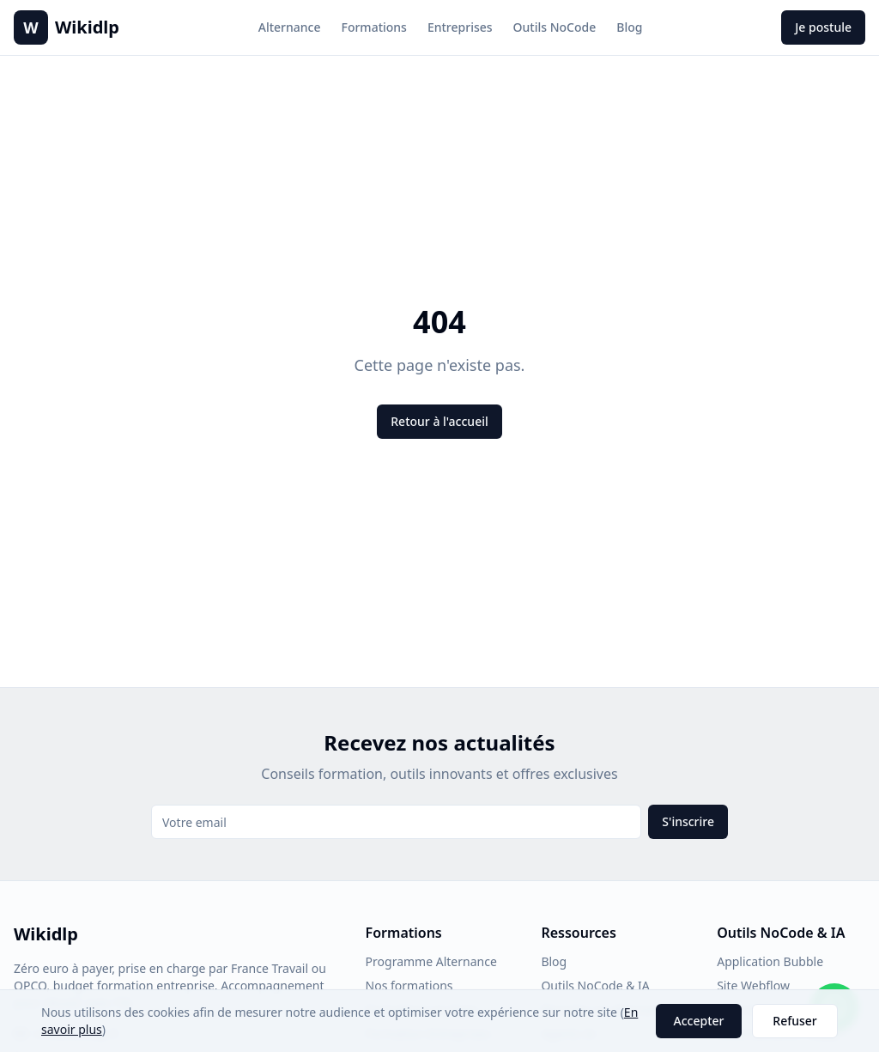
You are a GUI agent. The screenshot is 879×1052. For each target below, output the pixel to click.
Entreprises (460, 27)
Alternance (289, 27)
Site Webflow (753, 985)
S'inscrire (688, 821)
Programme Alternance (431, 961)
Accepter (699, 1020)
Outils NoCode (555, 27)
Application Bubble (770, 961)
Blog (629, 27)
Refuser (794, 1020)
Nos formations (409, 985)
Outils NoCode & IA (595, 985)
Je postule (823, 27)
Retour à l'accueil (439, 421)
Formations (374, 27)
